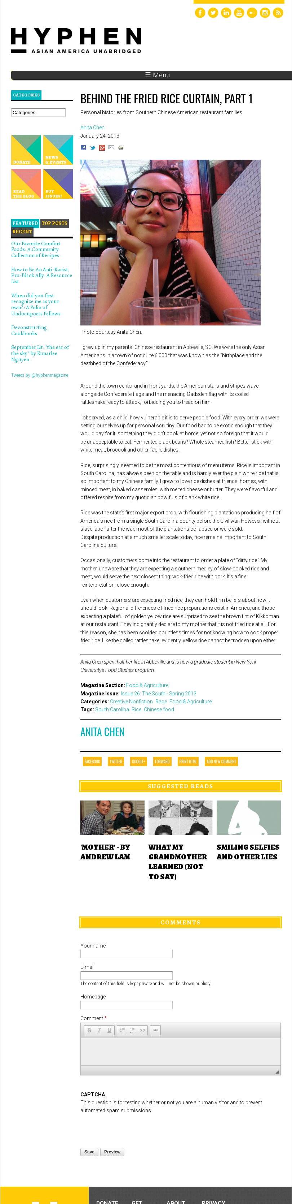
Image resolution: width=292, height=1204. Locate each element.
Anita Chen (102, 731)
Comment (93, 1018)
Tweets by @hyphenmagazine (39, 375)
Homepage (93, 997)
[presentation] (135, 1105)
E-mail (87, 967)
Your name (93, 946)
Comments (180, 922)
